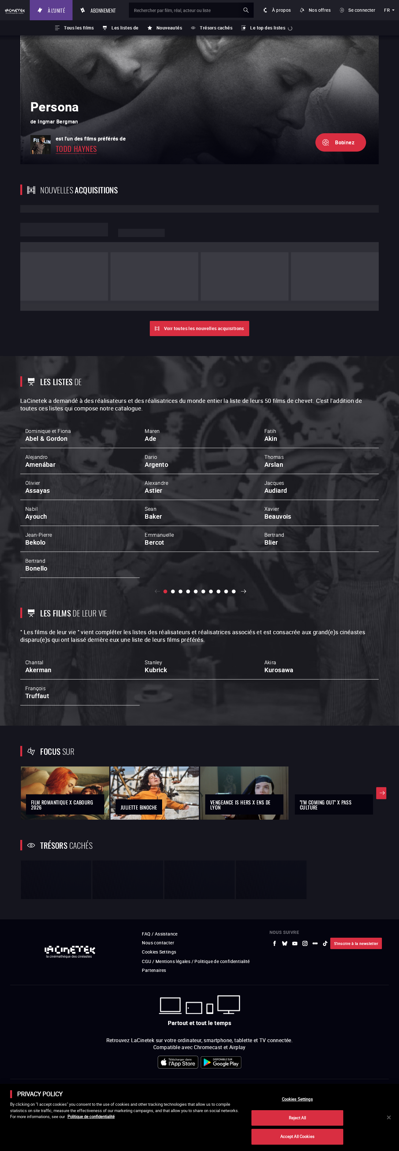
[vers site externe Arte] (76, 1079)
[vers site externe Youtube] (295, 865)
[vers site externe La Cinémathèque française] (268, 1078)
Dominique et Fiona (48, 392)
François (37, 652)
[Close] (389, 1117)
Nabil (36, 470)
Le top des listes (267, 28)
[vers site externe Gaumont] (241, 1079)
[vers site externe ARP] (158, 1079)
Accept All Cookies (297, 1136)
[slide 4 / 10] (188, 550)
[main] (199, 1117)
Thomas (274, 418)
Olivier (37, 444)
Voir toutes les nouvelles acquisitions (204, 285)
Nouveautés (169, 28)
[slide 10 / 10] (234, 550)
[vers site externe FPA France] (185, 1079)
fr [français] (387, 10)
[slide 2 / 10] (173, 550)
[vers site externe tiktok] (325, 865)
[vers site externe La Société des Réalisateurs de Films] (21, 1079)
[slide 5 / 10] (196, 550)
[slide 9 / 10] (226, 550)
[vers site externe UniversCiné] (49, 1079)
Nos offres (320, 10)
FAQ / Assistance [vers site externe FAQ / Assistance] (159, 855)
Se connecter (361, 10)
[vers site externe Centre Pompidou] (295, 1079)
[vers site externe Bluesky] (285, 865)
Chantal (38, 626)
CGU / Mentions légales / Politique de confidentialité (196, 883)
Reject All (297, 1118)
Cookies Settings (159, 873)
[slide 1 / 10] (165, 550)
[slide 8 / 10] (218, 550)
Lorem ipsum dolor (64, 229)
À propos (281, 10)
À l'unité (82, 10)
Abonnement (129, 10)
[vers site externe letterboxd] (315, 865)
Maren (152, 392)
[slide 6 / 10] (203, 550)
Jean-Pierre (38, 496)
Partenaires (154, 892)
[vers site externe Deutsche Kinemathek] (323, 1079)
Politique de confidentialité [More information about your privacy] (91, 1116)
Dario (156, 418)
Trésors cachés (216, 28)
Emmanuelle (159, 496)
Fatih (270, 392)
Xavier (277, 470)
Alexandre (156, 444)
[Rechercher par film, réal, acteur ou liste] (204, 10)
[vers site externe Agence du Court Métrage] (350, 1079)
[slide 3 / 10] (180, 550)
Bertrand (274, 496)
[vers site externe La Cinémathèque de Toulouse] (131, 1079)
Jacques (275, 444)
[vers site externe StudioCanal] (213, 1079)
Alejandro (40, 418)
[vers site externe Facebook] (274, 865)
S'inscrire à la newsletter (356, 864)
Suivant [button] (245, 550)
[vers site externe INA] (103, 1079)
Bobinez (344, 142)
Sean (153, 470)
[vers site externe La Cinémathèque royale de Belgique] (377, 1079)
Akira (279, 626)
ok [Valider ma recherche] (246, 10)
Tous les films (79, 28)
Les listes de (124, 28)
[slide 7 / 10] (211, 550)
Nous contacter (158, 864)
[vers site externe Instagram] (305, 865)
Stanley (156, 626)
